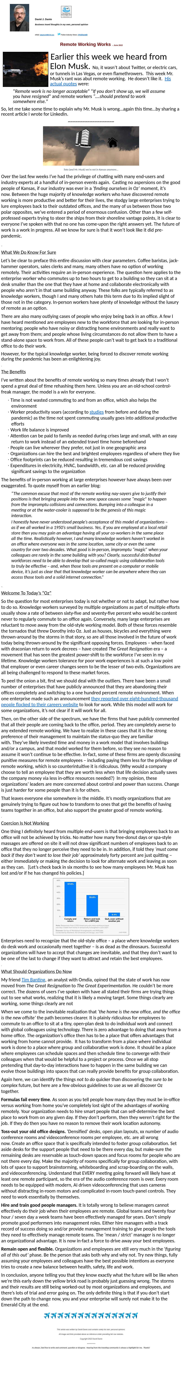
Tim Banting (33, 980)
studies (97, 412)
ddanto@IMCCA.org (47, 35)
